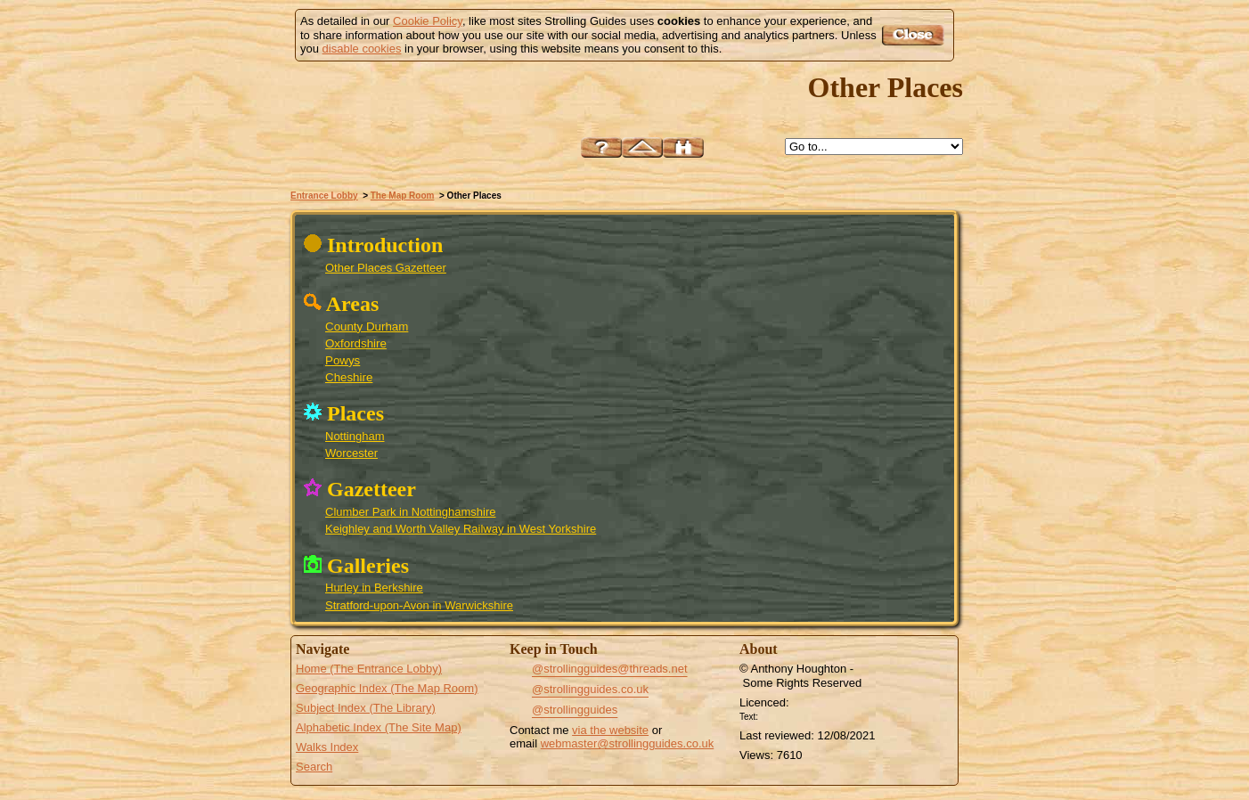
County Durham (366, 326)
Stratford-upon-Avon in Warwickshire (419, 605)
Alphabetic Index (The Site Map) (378, 727)
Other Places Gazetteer (385, 267)
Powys (342, 360)
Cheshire (348, 377)
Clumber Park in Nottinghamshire (410, 511)
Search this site (683, 147)
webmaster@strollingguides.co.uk (627, 743)
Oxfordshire (356, 343)
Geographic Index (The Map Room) (387, 688)
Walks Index (327, 747)
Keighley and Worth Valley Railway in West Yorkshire (460, 528)
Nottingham (354, 436)
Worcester (351, 453)
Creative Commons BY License (795, 714)
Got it (915, 35)
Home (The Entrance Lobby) (369, 668)
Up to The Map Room (642, 147)
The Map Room (403, 195)
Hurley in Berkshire (374, 587)
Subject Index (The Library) (366, 707)
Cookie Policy (427, 21)
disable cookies (362, 48)
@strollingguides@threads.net (610, 668)
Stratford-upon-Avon (872, 511)
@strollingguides (574, 709)
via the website (610, 730)
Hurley (894, 537)
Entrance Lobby (324, 195)
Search (314, 766)
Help (601, 147)
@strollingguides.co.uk (590, 689)
